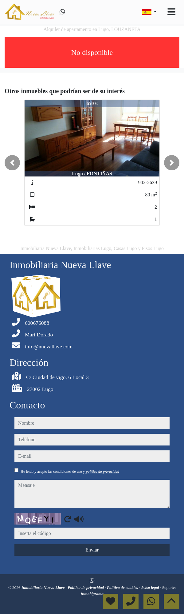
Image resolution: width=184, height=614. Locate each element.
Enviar (92, 549)
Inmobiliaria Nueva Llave (44, 587)
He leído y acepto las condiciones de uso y (70, 471)
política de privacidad (102, 471)
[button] (12, 162)
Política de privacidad (86, 587)
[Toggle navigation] (171, 12)
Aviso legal (150, 587)
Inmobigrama (92, 593)
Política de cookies (123, 587)
